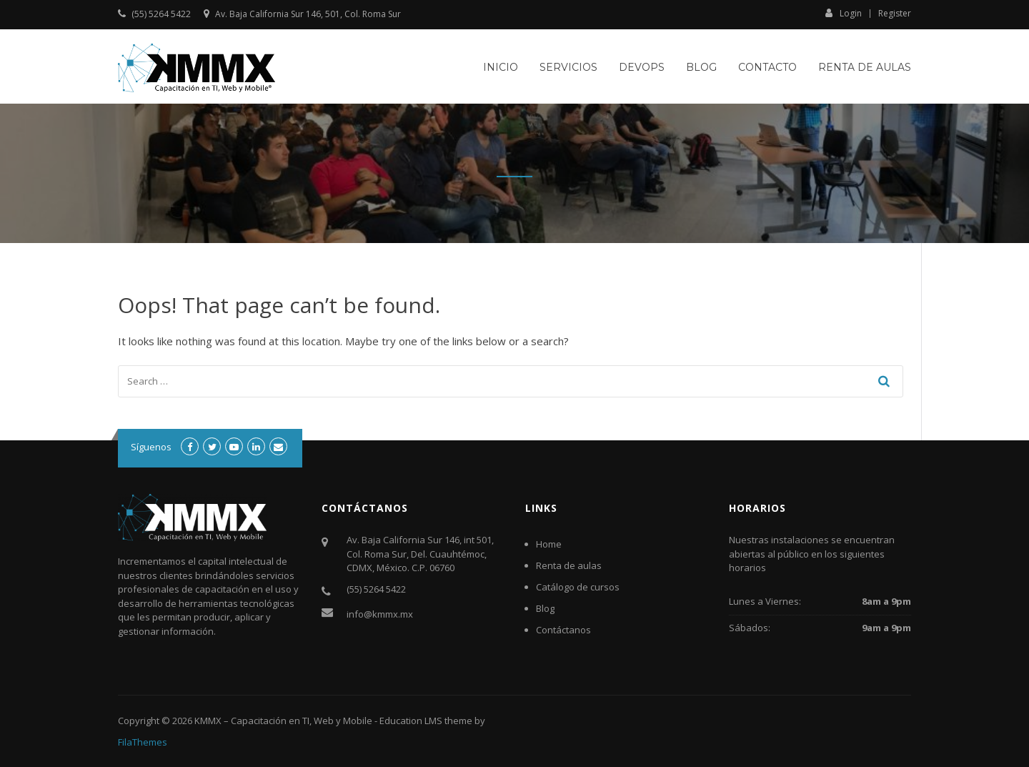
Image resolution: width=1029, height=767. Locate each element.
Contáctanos (563, 629)
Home (549, 544)
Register (894, 13)
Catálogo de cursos (578, 586)
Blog (701, 67)
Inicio (500, 67)
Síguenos (151, 446)
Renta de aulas (864, 67)
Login (843, 13)
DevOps (642, 67)
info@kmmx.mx (380, 614)
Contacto (767, 67)
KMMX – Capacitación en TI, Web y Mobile (283, 720)
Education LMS (410, 720)
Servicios (568, 67)
